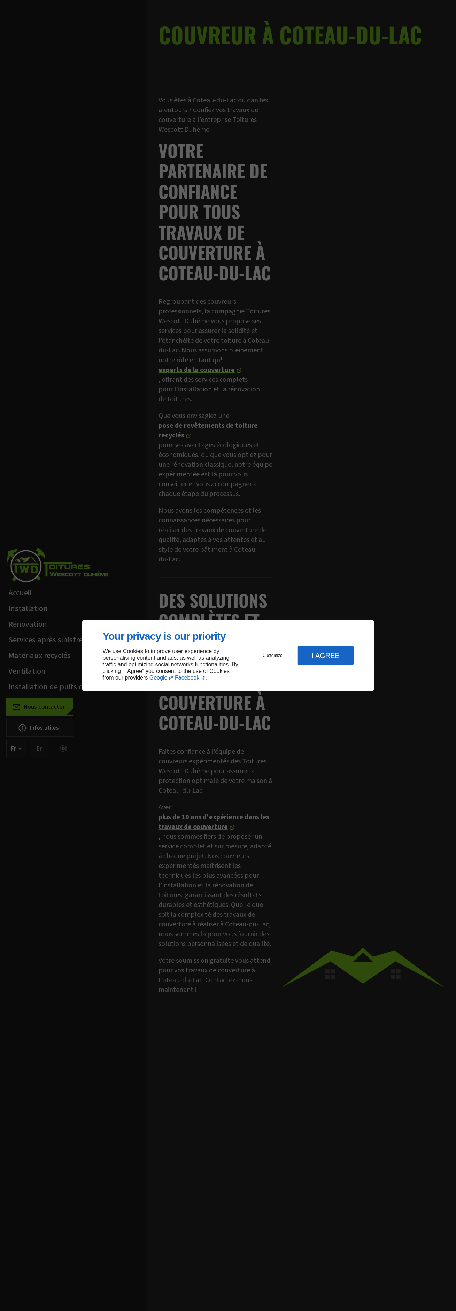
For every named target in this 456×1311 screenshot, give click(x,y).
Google (158, 678)
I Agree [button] (326, 655)
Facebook (187, 678)
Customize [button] (273, 655)
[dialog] (228, 656)
